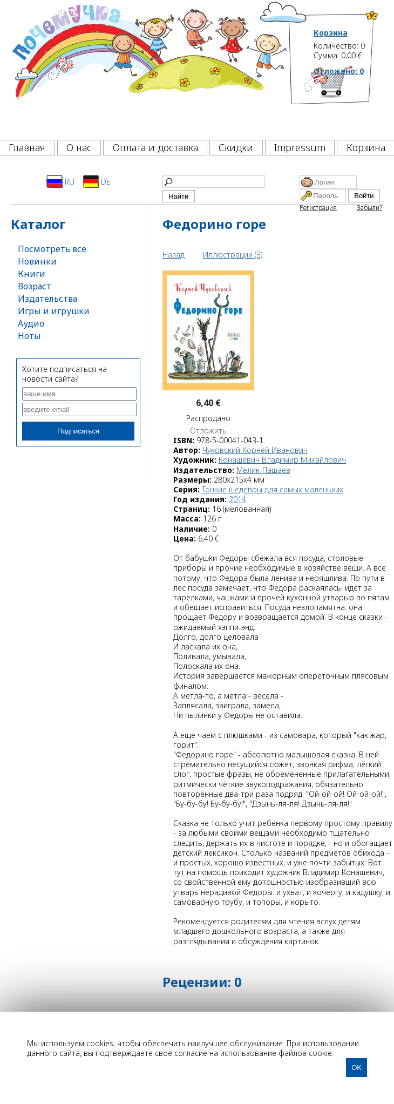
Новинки (37, 261)
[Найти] (213, 181)
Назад (173, 254)
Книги (31, 274)
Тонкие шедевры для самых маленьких (272, 489)
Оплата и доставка (155, 147)
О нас (79, 147)
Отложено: (339, 71)
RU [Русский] (60, 181)
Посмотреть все (52, 249)
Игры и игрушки (54, 311)
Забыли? (369, 207)
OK (356, 1068)
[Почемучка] (148, 67)
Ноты (29, 336)
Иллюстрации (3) (232, 254)
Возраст (34, 286)
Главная (27, 147)
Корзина (331, 33)
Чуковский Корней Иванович (255, 450)
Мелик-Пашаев (263, 470)
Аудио (31, 323)
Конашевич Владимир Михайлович (282, 460)
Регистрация (318, 207)
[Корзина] (346, 100)
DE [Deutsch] (97, 181)
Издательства (47, 298)
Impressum (299, 147)
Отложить (208, 431)
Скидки (236, 147)
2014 (237, 499)
